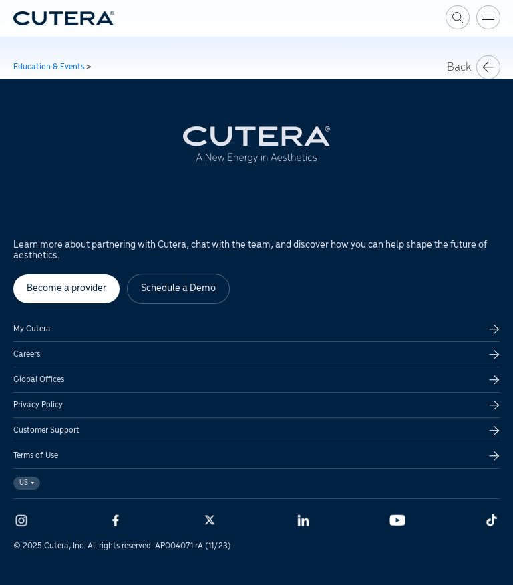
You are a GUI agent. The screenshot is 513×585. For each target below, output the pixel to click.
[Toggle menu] (488, 17)
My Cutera (32, 329)
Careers (26, 354)
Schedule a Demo (178, 288)
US (26, 483)
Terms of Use (35, 455)
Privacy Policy (38, 405)
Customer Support (46, 430)
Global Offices (38, 379)
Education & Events (48, 67)
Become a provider (66, 288)
